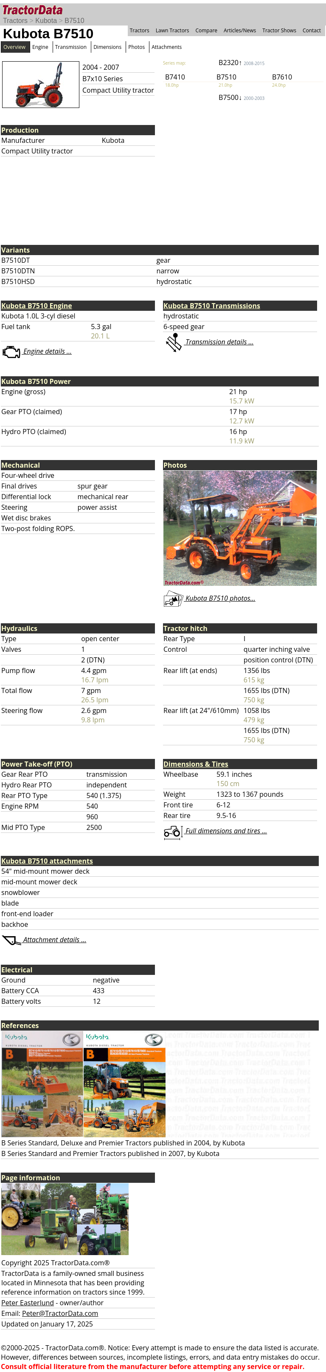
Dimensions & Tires (195, 764)
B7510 (74, 20)
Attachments (167, 47)
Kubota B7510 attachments (47, 861)
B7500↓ (241, 97)
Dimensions (107, 47)
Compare (206, 30)
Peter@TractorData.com (60, 1313)
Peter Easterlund (27, 1302)
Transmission (71, 47)
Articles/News (240, 30)
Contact (312, 30)
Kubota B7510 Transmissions (211, 305)
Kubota (46, 20)
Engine (40, 47)
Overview (14, 47)
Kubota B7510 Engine (36, 305)
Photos (136, 47)
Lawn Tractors (172, 30)
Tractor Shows (279, 30)
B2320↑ (241, 62)
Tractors (15, 20)
